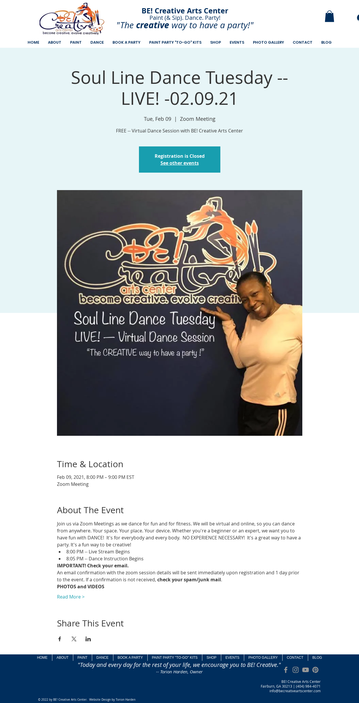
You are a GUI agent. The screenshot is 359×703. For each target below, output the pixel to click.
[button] (329, 16)
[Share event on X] (74, 639)
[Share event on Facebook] (59, 639)
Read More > (71, 597)
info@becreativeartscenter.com (295, 690)
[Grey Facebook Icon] (286, 670)
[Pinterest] (315, 670)
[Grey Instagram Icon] (296, 670)
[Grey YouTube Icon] (305, 670)
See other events (179, 163)
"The (125, 25)
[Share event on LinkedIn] (88, 639)
